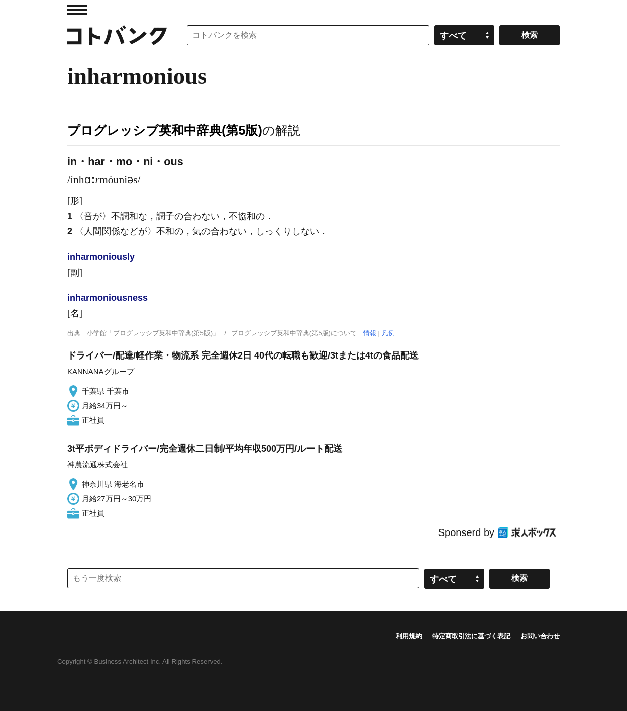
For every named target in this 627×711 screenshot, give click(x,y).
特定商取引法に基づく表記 (471, 636)
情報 (369, 333)
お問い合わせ (540, 636)
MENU (77, 10)
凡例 (388, 333)
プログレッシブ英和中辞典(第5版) (164, 130)
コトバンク (117, 35)
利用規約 (409, 636)
